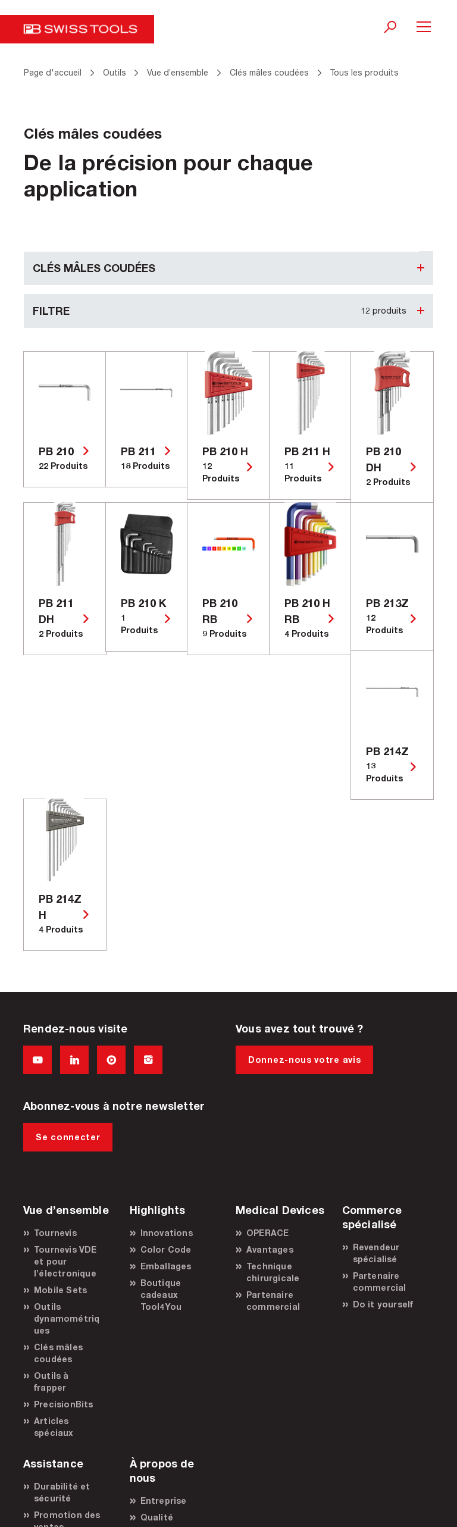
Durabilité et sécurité (62, 1492)
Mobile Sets (60, 1290)
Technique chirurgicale (272, 1272)
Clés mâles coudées (58, 1353)
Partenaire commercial (273, 1301)
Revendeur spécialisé (376, 1253)
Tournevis (55, 1233)
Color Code (166, 1249)
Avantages (269, 1249)
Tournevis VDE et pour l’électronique (65, 1261)
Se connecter (68, 1137)
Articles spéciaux (54, 1427)
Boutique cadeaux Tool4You (161, 1295)
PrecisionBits (63, 1404)
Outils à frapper (51, 1381)
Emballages (166, 1266)
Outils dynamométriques (66, 1318)
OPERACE (267, 1233)
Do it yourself (383, 1304)
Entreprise (163, 1500)
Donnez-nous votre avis (304, 1059)
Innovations (166, 1233)
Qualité (156, 1517)
